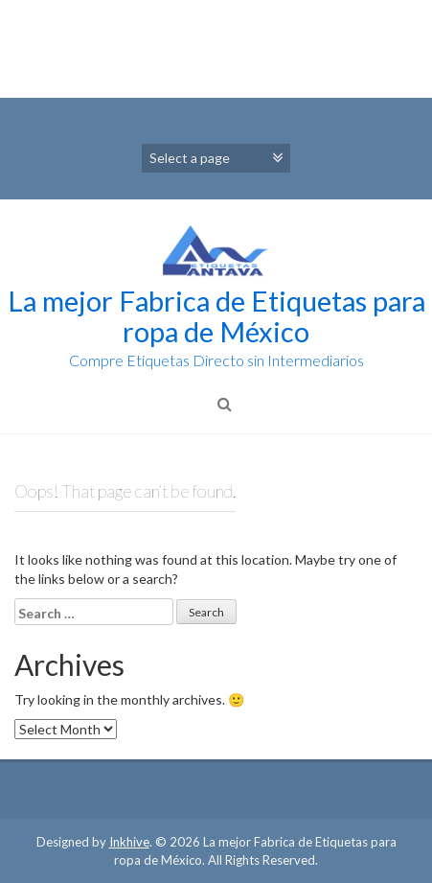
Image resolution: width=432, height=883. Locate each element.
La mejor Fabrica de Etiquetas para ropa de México (216, 316)
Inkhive (129, 841)
